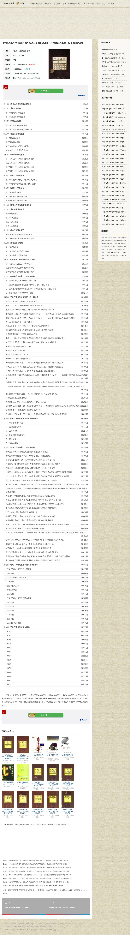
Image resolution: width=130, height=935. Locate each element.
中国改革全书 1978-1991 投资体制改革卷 (23, 811)
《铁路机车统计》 (121, 244)
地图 (54, 930)
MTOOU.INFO (25, 930)
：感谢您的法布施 (109, 50)
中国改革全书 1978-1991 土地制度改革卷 (52, 784)
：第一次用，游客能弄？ (111, 83)
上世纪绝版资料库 (35, 4)
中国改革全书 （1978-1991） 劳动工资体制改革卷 (23, 756)
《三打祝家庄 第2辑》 (108, 238)
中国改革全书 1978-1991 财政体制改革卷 (8, 756)
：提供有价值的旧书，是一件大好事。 (115, 58)
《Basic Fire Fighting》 (113, 252)
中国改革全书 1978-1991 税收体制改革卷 (67, 811)
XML (51, 930)
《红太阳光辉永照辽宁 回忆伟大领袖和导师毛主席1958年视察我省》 (113, 240)
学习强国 (57, 4)
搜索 (112, 3)
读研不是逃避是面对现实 (72, 4)
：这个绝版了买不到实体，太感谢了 (115, 78)
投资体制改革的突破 (52, 756)
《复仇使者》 (109, 249)
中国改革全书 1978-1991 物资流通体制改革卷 (8, 811)
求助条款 (48, 4)
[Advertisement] (65, 23)
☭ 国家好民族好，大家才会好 (94, 4)
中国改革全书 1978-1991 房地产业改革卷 (67, 784)
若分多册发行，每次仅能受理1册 (29, 78)
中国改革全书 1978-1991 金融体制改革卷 (52, 811)
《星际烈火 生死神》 (108, 246)
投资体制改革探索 (67, 755)
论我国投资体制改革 (22, 783)
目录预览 (32, 64)
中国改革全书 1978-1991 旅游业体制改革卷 (38, 784)
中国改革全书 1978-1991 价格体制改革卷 (38, 811)
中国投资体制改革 (37, 755)
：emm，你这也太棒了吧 (111, 66)
